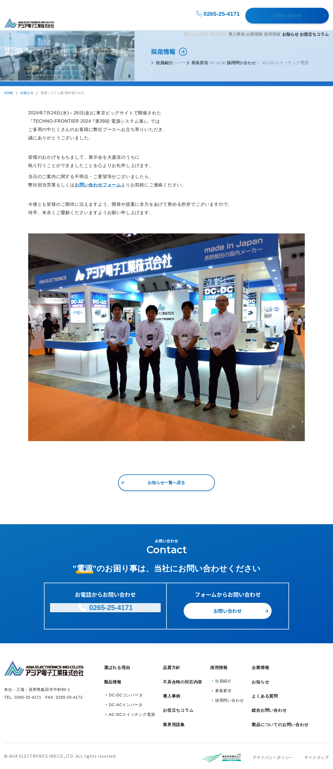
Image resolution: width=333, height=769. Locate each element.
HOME (8, 92)
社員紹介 (223, 677)
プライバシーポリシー (272, 739)
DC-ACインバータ (126, 698)
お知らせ (280, 22)
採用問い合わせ (229, 697)
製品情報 (160, 22)
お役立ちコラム (314, 22)
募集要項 (223, 687)
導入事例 (192, 22)
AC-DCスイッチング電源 (132, 707)
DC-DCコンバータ (126, 688)
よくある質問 (265, 688)
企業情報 (220, 22)
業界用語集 (174, 709)
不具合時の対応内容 (182, 677)
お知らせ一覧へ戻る (166, 482)
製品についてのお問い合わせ (280, 709)
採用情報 (248, 22)
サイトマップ (316, 739)
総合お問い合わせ (269, 698)
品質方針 (171, 667)
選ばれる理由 (128, 22)
